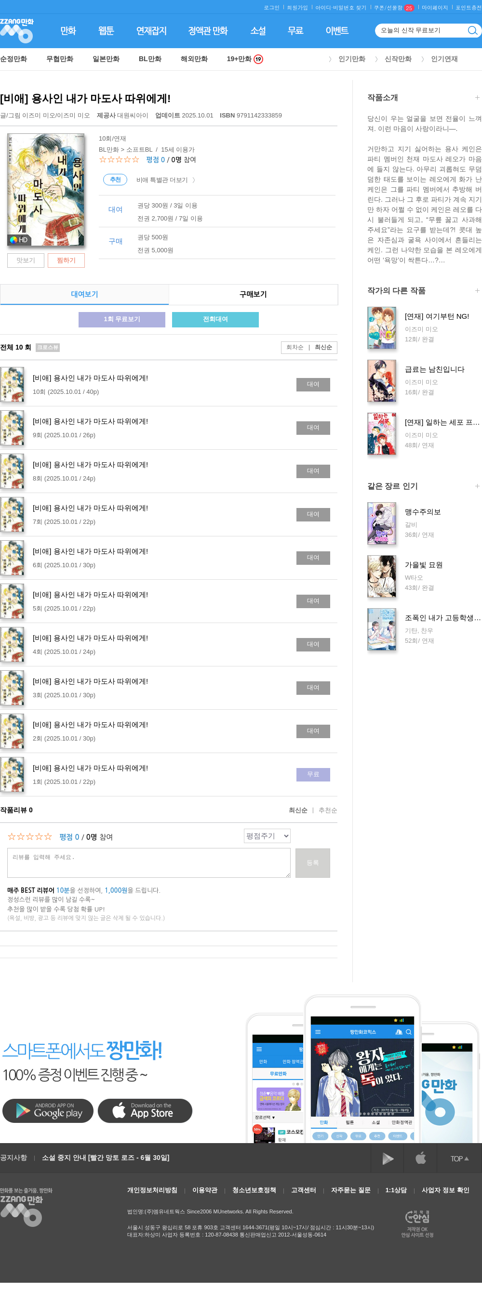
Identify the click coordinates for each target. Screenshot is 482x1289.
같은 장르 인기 (423, 487)
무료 (313, 774)
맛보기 (25, 260)
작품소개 (423, 98)
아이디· (324, 7)
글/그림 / (45, 115)
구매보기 (253, 294)
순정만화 (13, 58)
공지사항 (13, 1157)
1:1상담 (396, 1190)
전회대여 (215, 319)
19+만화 (245, 59)
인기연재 (444, 58)
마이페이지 (435, 7)
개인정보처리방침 (152, 1190)
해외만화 (194, 58)
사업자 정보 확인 (445, 1190)
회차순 (295, 347)
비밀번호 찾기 (350, 7)
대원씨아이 (123, 115)
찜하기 (66, 260)
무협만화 (59, 58)
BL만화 (150, 58)
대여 (313, 384)
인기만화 (351, 58)
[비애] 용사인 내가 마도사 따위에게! (85, 98)
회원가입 (297, 7)
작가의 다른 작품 (423, 291)
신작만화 (398, 58)
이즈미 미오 (38, 115)
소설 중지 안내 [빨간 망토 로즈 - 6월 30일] (105, 1157)
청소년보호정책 (254, 1190)
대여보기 (84, 294)
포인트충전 (468, 7)
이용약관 (204, 1190)
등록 (313, 862)
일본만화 (106, 58)
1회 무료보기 (122, 319)
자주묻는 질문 (351, 1190)
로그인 (272, 7)
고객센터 (303, 1190)
